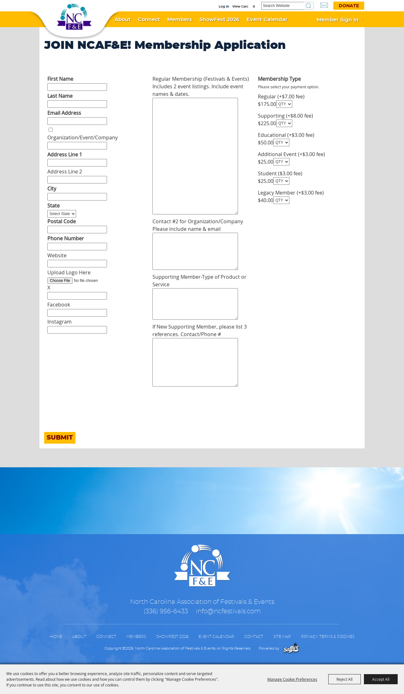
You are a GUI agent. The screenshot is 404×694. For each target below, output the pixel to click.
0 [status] (254, 6)
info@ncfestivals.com (228, 611)
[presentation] (92, 416)
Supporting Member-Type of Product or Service (199, 280)
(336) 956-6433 (166, 611)
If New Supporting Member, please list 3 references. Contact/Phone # (199, 330)
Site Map (282, 637)
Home (56, 637)
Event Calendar (267, 19)
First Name (60, 78)
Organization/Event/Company (82, 137)
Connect (149, 19)
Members (179, 19)
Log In (224, 6)
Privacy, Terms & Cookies (327, 637)
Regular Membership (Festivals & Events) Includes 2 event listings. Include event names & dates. (200, 86)
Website (57, 255)
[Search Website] (282, 6)
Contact (253, 637)
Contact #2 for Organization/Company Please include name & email (197, 225)
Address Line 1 (64, 154)
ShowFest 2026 (219, 19)
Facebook (58, 304)
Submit (60, 437)
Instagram (59, 321)
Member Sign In (338, 19)
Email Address (64, 112)
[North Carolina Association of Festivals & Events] (74, 17)
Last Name (60, 95)
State (53, 205)
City (51, 188)
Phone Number (65, 238)
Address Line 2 (64, 171)
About (123, 19)
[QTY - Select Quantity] (284, 104)
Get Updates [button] (324, 5)
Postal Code (61, 221)
